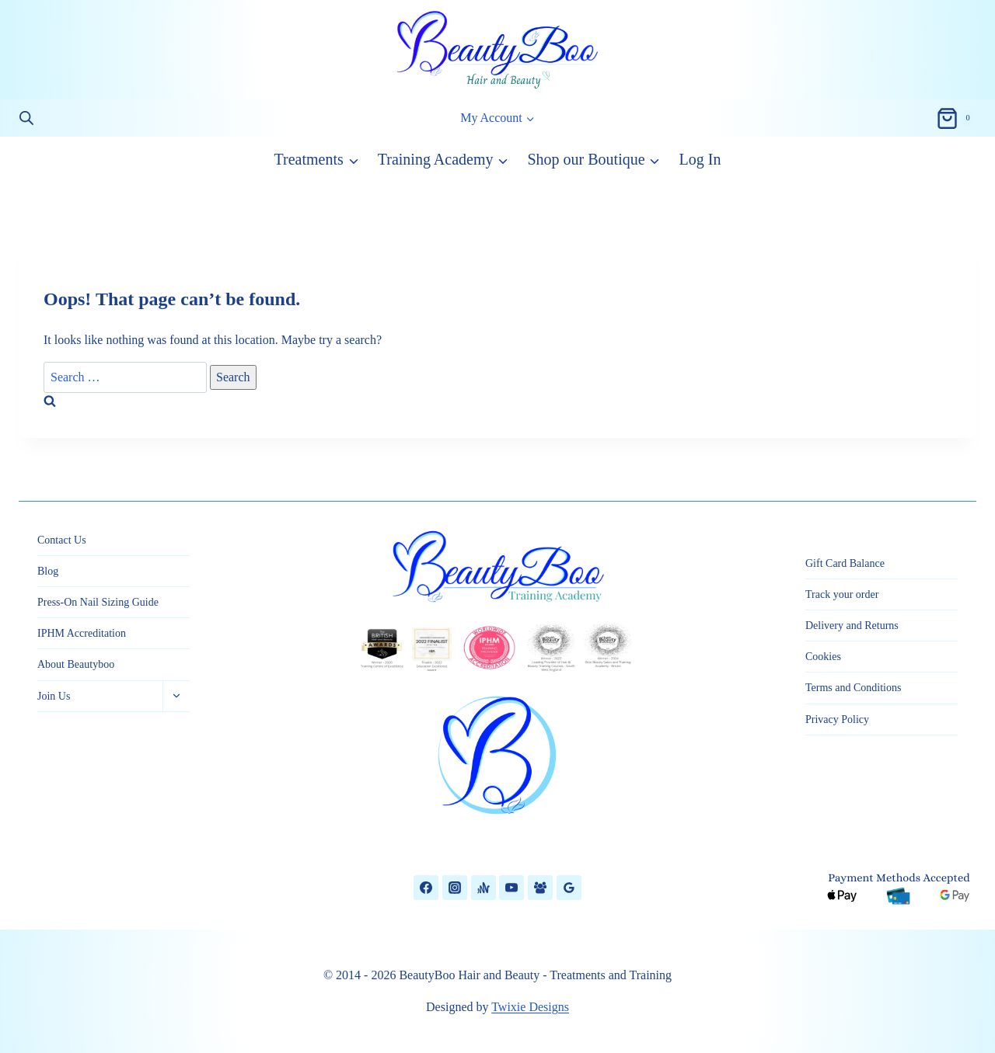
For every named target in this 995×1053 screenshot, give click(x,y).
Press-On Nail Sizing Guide (98, 602)
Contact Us (61, 540)
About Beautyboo (75, 664)
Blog (47, 571)
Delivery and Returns (852, 625)
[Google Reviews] (569, 887)
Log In (700, 159)
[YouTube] (511, 887)
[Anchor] (483, 887)
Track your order (841, 594)
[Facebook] (426, 887)
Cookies (823, 656)
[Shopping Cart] (956, 118)
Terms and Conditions (853, 687)
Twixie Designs (530, 1006)
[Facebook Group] (540, 887)
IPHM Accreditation (81, 633)
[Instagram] (454, 887)
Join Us (53, 696)
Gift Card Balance (845, 563)
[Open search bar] (26, 118)
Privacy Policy (837, 719)
